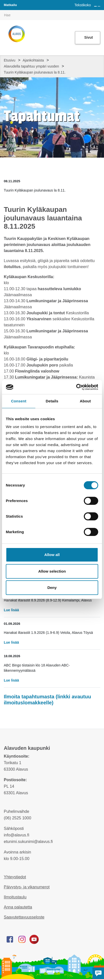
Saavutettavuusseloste (24, 917)
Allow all (52, 555)
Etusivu (9, 60)
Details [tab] (52, 401)
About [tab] (85, 401)
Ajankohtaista (33, 60)
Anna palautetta (18, 907)
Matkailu (10, 5)
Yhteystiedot (15, 877)
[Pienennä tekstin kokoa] (99, 6)
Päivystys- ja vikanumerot (26, 887)
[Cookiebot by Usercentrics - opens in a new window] (76, 387)
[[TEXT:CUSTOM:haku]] (100, 11)
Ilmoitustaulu (15, 897)
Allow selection (52, 571)
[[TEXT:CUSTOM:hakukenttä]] (52, 15)
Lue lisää (11, 610)
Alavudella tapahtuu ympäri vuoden (31, 66)
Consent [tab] (19, 401)
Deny (52, 587)
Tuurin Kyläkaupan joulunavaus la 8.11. (35, 72)
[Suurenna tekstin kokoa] (95, 6)
